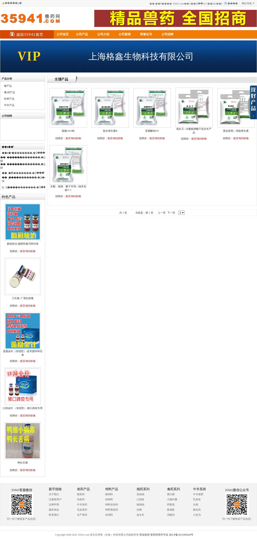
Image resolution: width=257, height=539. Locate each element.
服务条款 (54, 509)
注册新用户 (55, 499)
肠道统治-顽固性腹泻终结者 (22, 243)
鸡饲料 (109, 499)
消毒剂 (171, 514)
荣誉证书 (146, 34)
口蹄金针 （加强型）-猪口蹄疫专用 (23, 408)
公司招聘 (167, 34)
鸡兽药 (81, 499)
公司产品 (82, 34)
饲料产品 (111, 489)
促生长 (140, 514)
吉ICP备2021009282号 (181, 534)
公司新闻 (125, 34)
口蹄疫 (140, 499)
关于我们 (54, 494)
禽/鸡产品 (9, 92)
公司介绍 (103, 34)
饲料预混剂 (111, 509)
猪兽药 (81, 494)
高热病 (140, 494)
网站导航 (248, 3)
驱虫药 (197, 509)
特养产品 (9, 98)
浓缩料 (109, 514)
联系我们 (54, 514)
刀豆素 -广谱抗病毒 (23, 298)
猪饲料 (109, 494)
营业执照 (144, 534)
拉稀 (139, 509)
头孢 (195, 504)
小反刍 (197, 514)
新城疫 (171, 509)
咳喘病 (140, 504)
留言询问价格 (27, 251)
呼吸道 (171, 504)
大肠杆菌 (172, 499)
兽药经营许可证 (159, 534)
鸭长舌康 (23, 462)
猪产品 (8, 85)
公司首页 (63, 34)
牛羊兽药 (82, 504)
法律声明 (54, 504)
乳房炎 (197, 499)
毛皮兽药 (82, 509)
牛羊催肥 (198, 494)
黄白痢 (171, 494)
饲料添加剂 (111, 504)
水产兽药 (82, 514)
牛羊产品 (9, 105)
